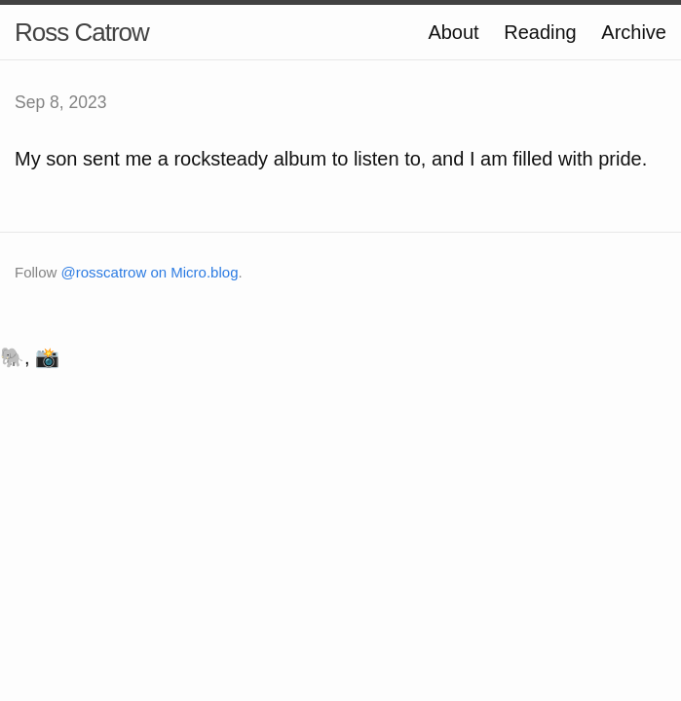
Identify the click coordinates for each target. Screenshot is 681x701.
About (453, 32)
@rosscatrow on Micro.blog (150, 272)
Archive (633, 32)
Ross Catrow (82, 32)
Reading (540, 32)
